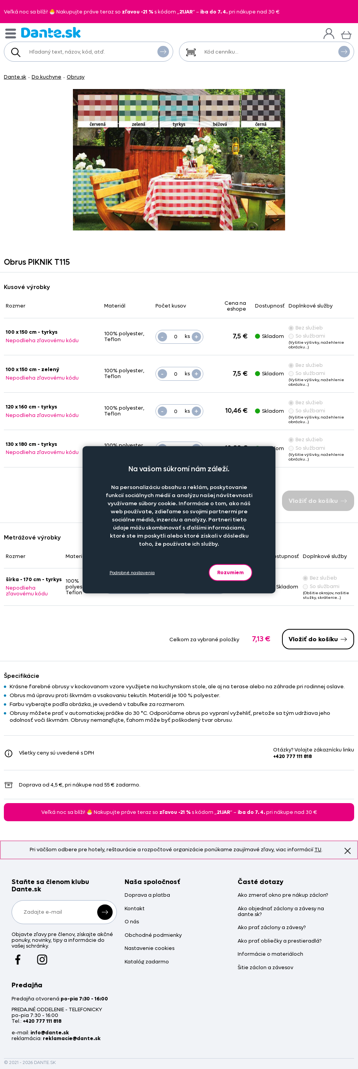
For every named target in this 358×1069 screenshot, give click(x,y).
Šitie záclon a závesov (265, 968)
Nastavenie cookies (149, 948)
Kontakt (135, 909)
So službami (307, 336)
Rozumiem (230, 572)
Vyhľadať (163, 51)
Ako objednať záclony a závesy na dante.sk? (281, 912)
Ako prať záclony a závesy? (272, 928)
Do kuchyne (46, 77)
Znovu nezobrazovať (348, 850)
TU (317, 849)
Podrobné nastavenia (132, 572)
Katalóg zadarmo (147, 962)
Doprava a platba (147, 895)
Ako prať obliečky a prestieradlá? (279, 941)
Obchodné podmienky (153, 935)
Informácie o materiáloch (270, 954)
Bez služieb (306, 327)
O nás (132, 922)
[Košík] (346, 34)
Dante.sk (15, 77)
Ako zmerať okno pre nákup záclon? (283, 895)
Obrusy (75, 77)
